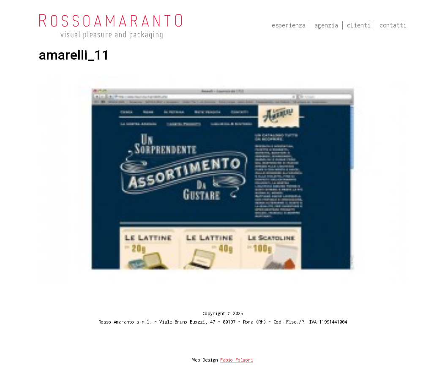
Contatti (393, 25)
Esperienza (289, 25)
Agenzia (326, 25)
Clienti (359, 25)
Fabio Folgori (236, 359)
